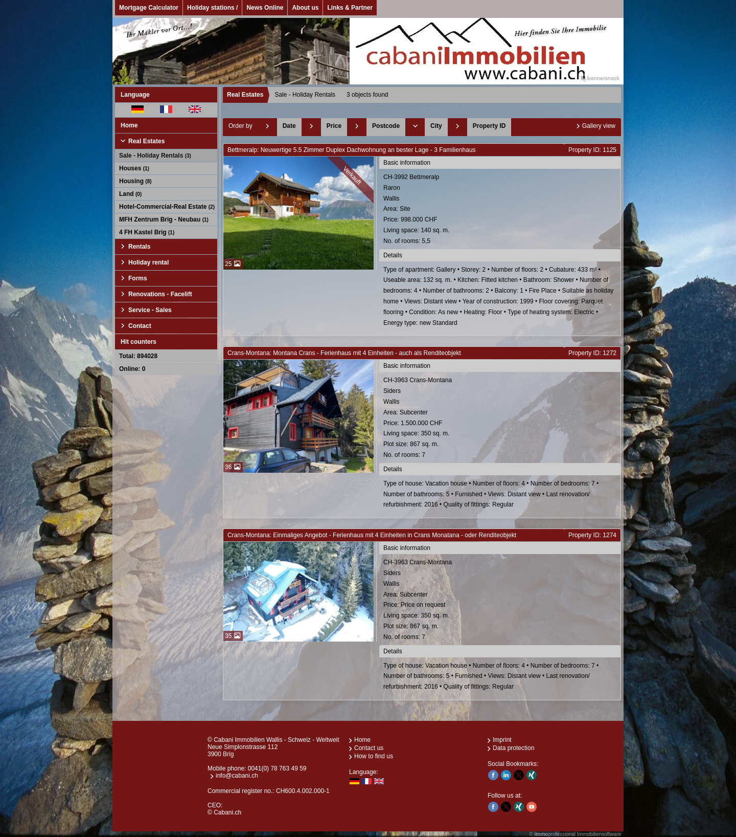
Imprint (502, 739)
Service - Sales (150, 310)
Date (289, 125)
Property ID (489, 125)
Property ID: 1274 (592, 535)
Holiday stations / (212, 7)
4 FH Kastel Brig (146, 232)
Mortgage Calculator (148, 7)
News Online (264, 7)
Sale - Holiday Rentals (155, 155)
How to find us (373, 756)
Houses (134, 168)
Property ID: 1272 (592, 353)
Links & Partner (350, 7)
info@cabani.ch (237, 775)
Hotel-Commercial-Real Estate (167, 206)
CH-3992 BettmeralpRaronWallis (500, 210)
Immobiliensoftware (599, 834)
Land (130, 193)
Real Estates (146, 141)
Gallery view (598, 125)
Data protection (513, 748)
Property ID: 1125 (592, 149)
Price (334, 125)
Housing (135, 181)
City (436, 125)
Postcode (386, 125)
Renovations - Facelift (160, 294)
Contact (139, 325)
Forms (137, 278)
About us (305, 7)
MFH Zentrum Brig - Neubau (164, 219)
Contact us (368, 748)
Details (392, 255)
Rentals (139, 246)
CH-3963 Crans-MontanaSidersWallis (500, 418)
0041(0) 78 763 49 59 (277, 768)
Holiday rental (148, 262)
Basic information (406, 162)
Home (129, 125)
